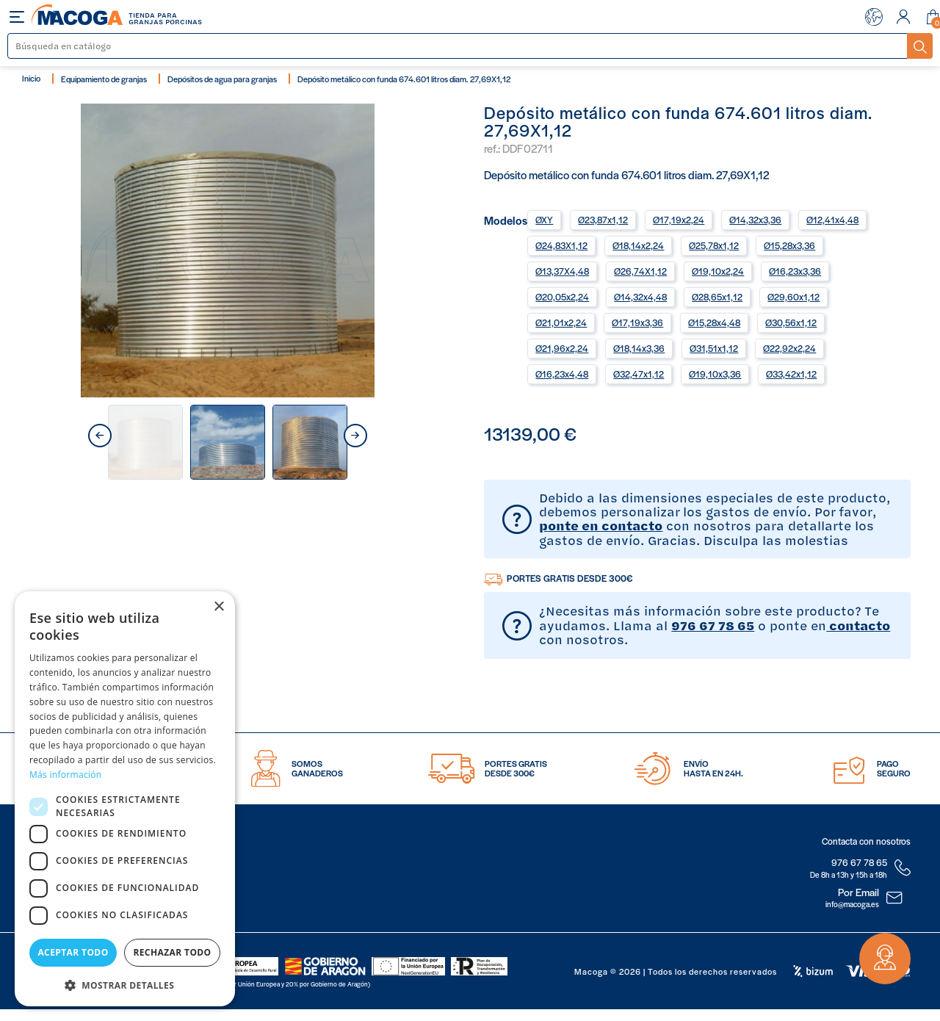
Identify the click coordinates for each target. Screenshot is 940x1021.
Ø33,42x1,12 (791, 373)
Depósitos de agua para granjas (222, 78)
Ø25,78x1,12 (714, 245)
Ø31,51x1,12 (714, 348)
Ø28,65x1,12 (717, 296)
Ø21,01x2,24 (561, 322)
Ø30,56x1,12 (791, 322)
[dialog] (125, 798)
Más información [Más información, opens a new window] (65, 774)
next (355, 435)
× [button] (218, 607)
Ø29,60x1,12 (793, 296)
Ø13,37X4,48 (562, 271)
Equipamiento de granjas (104, 78)
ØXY (544, 219)
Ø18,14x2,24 (638, 245)
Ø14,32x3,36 (755, 219)
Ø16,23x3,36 (795, 271)
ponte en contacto (600, 525)
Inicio (31, 78)
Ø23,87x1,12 (603, 219)
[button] (124, 984)
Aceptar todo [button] (72, 952)
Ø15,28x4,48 (714, 322)
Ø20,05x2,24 (562, 296)
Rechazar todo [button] (172, 952)
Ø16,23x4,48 (561, 373)
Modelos (505, 219)
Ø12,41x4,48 (832, 219)
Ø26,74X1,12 (640, 271)
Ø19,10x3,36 (715, 373)
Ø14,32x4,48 (640, 296)
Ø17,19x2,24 (678, 219)
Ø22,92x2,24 (789, 348)
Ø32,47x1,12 (638, 373)
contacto (858, 625)
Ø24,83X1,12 (561, 245)
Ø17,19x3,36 (637, 322)
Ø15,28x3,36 (789, 245)
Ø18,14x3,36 (639, 348)
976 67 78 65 (712, 625)
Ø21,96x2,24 (561, 348)
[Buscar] (457, 46)
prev (100, 435)
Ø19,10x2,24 (718, 271)
